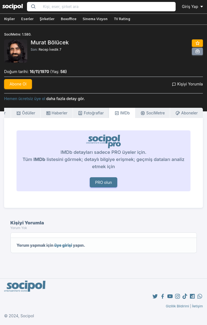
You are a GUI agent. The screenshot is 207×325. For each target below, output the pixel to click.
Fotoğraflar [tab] (91, 113)
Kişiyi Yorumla (187, 84)
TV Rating (122, 19)
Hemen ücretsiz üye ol (24, 98)
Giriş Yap (193, 6)
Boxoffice (69, 19)
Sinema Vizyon (95, 19)
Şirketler (47, 19)
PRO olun (103, 182)
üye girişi (63, 245)
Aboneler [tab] (186, 113)
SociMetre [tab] (152, 113)
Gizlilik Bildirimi (177, 306)
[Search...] (107, 7)
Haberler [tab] (56, 113)
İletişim (197, 306)
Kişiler (9, 19)
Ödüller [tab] (25, 113)
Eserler (27, 19)
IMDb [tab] (122, 113)
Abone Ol (18, 84)
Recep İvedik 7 (50, 49)
